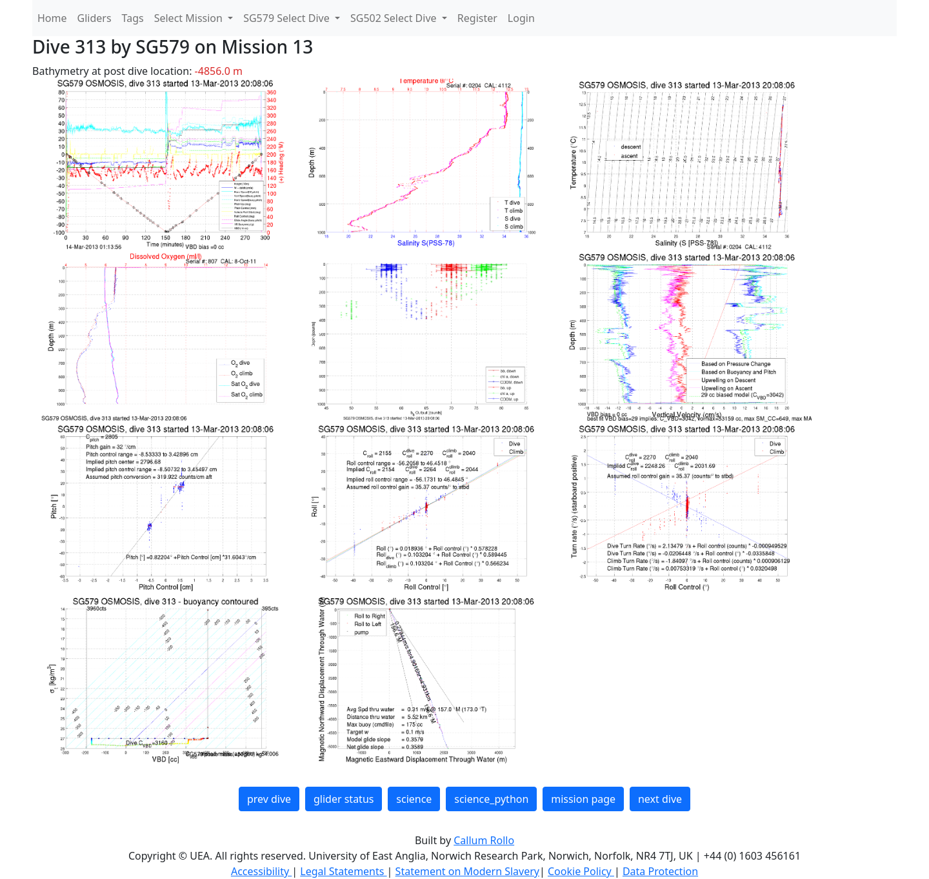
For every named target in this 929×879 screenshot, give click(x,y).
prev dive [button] (269, 799)
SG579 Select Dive (287, 18)
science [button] (414, 799)
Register (477, 18)
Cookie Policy (581, 871)
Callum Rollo (484, 840)
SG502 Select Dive (394, 18)
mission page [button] (583, 799)
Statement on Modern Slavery (467, 871)
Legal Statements (343, 871)
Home (52, 18)
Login (521, 18)
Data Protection (660, 871)
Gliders (94, 18)
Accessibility (261, 871)
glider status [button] (344, 799)
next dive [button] (660, 799)
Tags (133, 18)
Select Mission (189, 18)
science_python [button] (491, 799)
